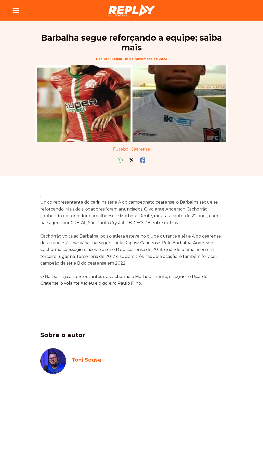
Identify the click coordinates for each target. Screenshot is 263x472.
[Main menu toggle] (16, 10)
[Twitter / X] (131, 160)
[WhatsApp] (120, 160)
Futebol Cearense (131, 149)
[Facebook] (142, 160)
